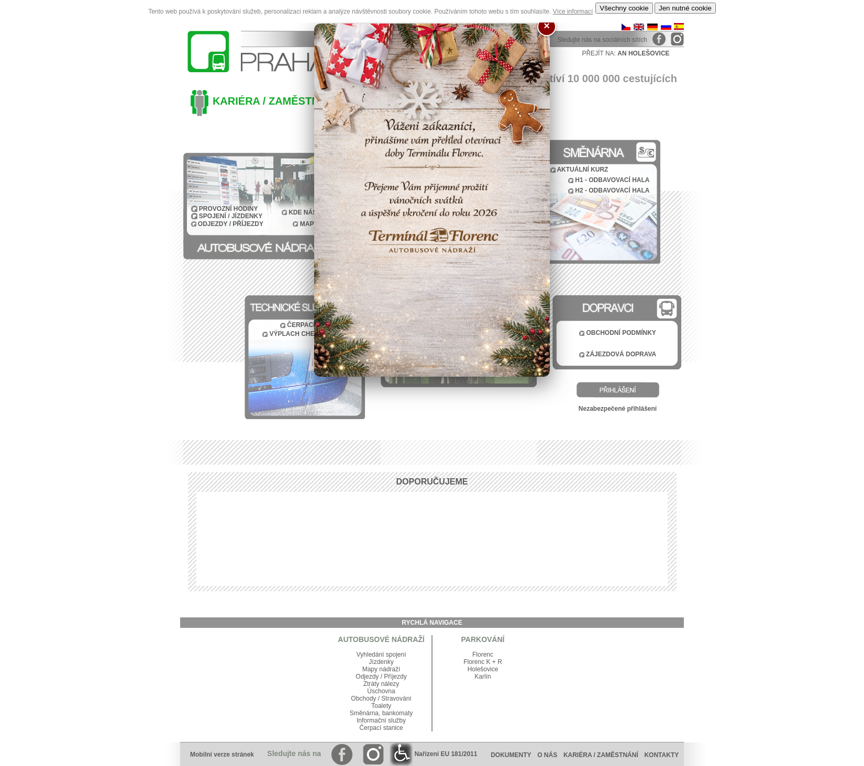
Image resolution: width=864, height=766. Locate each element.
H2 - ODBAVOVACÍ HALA (612, 190)
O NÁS (547, 755)
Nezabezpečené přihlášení (618, 408)
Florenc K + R (482, 662)
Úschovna (381, 691)
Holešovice (483, 669)
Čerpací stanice (381, 727)
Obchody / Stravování (381, 698)
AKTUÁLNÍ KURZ (582, 169)
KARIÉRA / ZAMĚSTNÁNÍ (275, 101)
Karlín (482, 676)
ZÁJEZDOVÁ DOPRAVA (621, 354)
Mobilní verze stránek (222, 754)
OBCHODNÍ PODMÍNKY (621, 332)
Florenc (482, 654)
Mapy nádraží (381, 669)
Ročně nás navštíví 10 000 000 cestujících (573, 78)
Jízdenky (381, 662)
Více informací (573, 11)
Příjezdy (395, 676)
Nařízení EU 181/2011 (433, 754)
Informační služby (381, 720)
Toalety (381, 705)
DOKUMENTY (511, 755)
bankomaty (397, 713)
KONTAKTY (664, 755)
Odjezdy (367, 676)
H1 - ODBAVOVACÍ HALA (612, 180)
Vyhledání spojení (381, 654)
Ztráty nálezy (381, 684)
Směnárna (364, 713)
